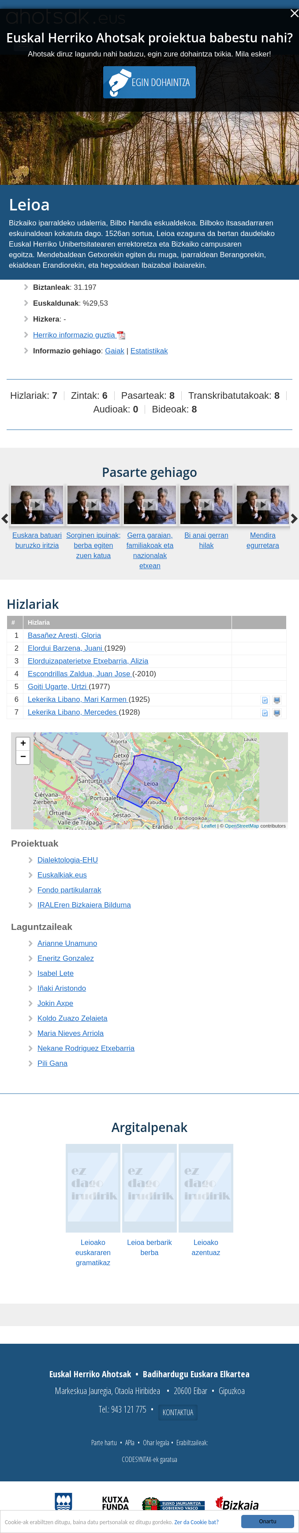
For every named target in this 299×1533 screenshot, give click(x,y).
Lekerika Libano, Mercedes (73, 712)
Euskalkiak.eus (62, 875)
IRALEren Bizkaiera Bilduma (84, 905)
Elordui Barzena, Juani (66, 648)
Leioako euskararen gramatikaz (93, 1253)
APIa (130, 1442)
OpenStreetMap (242, 825)
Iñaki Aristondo (61, 988)
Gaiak (114, 351)
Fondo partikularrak (69, 890)
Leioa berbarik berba (149, 1247)
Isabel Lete (55, 973)
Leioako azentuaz (206, 1247)
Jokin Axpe (55, 1003)
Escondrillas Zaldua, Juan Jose (80, 674)
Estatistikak (149, 351)
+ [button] (23, 744)
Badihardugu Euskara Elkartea (196, 1374)
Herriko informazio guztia (79, 335)
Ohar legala (156, 1442)
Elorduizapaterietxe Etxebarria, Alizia (88, 661)
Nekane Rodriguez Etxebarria (86, 1048)
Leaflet (209, 825)
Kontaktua (178, 1412)
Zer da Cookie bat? (200, 1522)
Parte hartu (104, 1442)
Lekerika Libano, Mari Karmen (78, 699)
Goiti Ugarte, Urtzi (58, 686)
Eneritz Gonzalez (65, 958)
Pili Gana (52, 1063)
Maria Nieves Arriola (70, 1033)
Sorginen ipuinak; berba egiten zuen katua (93, 545)
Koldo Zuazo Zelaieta (72, 1018)
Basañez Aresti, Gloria (64, 635)
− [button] (23, 757)
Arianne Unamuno (67, 943)
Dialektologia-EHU (67, 860)
